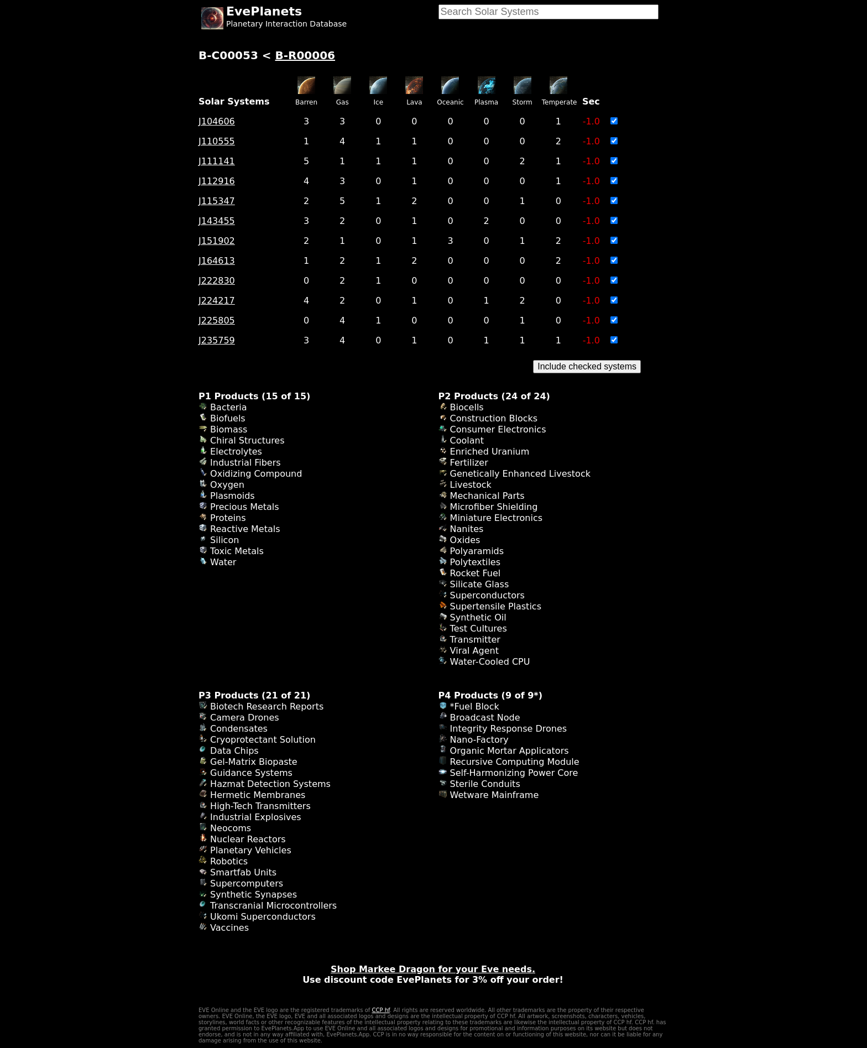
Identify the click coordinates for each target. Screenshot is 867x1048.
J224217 (217, 300)
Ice (379, 102)
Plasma (486, 102)
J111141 (217, 161)
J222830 (217, 280)
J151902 (217, 241)
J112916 (217, 181)
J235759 (217, 340)
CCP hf (380, 1010)
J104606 (217, 121)
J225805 (217, 320)
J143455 (217, 221)
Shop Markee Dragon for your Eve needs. (433, 969)
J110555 (217, 141)
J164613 (217, 261)
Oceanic (450, 102)
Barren (306, 102)
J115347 (217, 201)
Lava (414, 102)
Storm (522, 102)
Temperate (559, 102)
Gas (342, 102)
